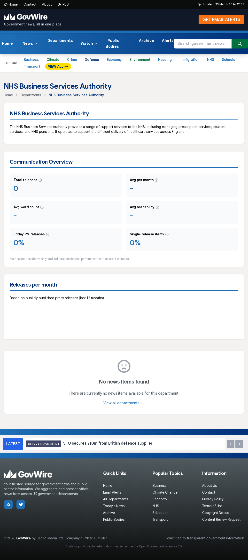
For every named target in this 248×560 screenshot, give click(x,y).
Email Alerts (112, 492)
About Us (209, 485)
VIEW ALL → (58, 66)
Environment (140, 59)
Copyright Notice (215, 513)
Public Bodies (112, 43)
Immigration (189, 59)
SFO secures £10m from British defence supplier (89, 443)
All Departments (115, 499)
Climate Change (165, 492)
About (47, 4)
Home (11, 4)
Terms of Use (212, 506)
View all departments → (124, 403)
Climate (52, 59)
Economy (114, 59)
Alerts (168, 40)
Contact (29, 4)
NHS (210, 59)
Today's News (113, 506)
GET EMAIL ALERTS (221, 19)
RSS (63, 4)
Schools (228, 59)
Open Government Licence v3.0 (160, 546)
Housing (165, 59)
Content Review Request (221, 519)
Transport (32, 66)
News (30, 43)
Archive (146, 40)
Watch (89, 43)
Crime (72, 59)
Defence (92, 59)
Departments (60, 40)
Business (31, 59)
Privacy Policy (213, 499)
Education (161, 513)
